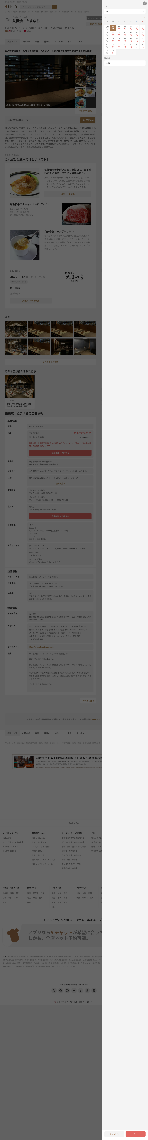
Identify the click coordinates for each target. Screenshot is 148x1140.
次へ (135, 1134)
